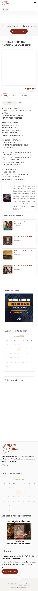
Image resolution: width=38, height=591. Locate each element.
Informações (22, 95)
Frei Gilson (28, 204)
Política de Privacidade (19, 588)
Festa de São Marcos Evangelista (21, 223)
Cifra (12, 95)
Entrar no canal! (19, 31)
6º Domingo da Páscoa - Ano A (24, 266)
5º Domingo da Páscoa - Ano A (24, 252)
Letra (5, 95)
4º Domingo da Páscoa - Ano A (24, 237)
